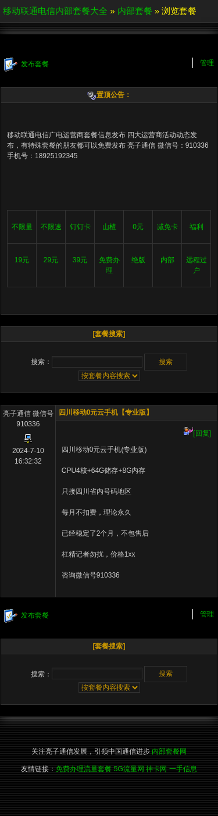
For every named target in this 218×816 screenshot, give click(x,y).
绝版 (138, 260)
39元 (80, 260)
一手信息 (183, 769)
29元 (51, 260)
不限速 (51, 227)
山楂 (109, 227)
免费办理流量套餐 (84, 769)
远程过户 (196, 265)
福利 (196, 227)
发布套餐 (26, 65)
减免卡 (167, 227)
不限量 (22, 227)
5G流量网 (129, 769)
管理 (207, 63)
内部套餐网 (169, 751)
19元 (22, 260)
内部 (167, 260)
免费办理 (109, 265)
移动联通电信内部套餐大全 (55, 11)
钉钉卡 (80, 227)
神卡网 (156, 769)
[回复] (197, 433)
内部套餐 (134, 11)
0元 (138, 227)
